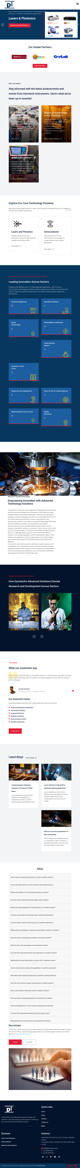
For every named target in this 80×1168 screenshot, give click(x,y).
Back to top (72, 1166)
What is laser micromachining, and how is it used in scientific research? (32, 877)
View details (16, 246)
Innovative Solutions (51, 302)
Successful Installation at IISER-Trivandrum (22, 156)
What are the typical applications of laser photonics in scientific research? (33, 907)
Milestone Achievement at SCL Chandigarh (55, 114)
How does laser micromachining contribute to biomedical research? (31, 938)
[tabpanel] (40, 683)
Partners (44, 1119)
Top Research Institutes (18, 710)
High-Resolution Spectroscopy (22, 412)
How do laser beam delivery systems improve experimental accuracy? (32, 885)
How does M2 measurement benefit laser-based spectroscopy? (30, 1013)
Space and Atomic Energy (18, 719)
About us (15, 139)
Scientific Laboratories (17, 722)
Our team (29, 1042)
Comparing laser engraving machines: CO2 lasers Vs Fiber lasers (22, 788)
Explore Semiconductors (53, 139)
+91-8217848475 (48, 1153)
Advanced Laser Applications (21, 391)
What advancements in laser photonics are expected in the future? (31, 1021)
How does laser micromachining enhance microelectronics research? (31, 998)
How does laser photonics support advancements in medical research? (32, 983)
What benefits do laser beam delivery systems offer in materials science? (33, 960)
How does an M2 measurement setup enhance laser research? (30, 900)
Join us (15, 1042)
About (43, 1115)
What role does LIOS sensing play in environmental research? (29, 945)
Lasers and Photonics (22, 232)
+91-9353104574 (48, 1150)
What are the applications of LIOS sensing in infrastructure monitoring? (32, 1006)
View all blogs (31, 758)
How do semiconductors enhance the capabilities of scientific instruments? (33, 968)
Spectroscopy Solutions (9, 1145)
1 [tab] (73, 691)
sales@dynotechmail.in (50, 1148)
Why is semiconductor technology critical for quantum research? (30, 990)
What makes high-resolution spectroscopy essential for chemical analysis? (33, 975)
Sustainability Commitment (53, 322)
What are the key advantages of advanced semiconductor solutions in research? (35, 930)
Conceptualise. (40, 1165)
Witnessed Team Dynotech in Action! (20, 116)
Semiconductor (51, 232)
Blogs (43, 1126)
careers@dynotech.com (23, 1034)
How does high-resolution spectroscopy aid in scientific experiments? (32, 922)
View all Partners (40, 66)
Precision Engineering (19, 302)
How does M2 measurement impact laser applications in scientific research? (34, 953)
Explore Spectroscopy (19, 179)
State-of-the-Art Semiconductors (56, 391)
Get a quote (15, 731)
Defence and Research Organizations (22, 707)
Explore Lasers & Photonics (19, 25)
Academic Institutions (17, 716)
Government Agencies (17, 713)
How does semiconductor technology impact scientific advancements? (32, 915)
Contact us (44, 1122)
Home (43, 1111)
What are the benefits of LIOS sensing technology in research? (30, 892)
